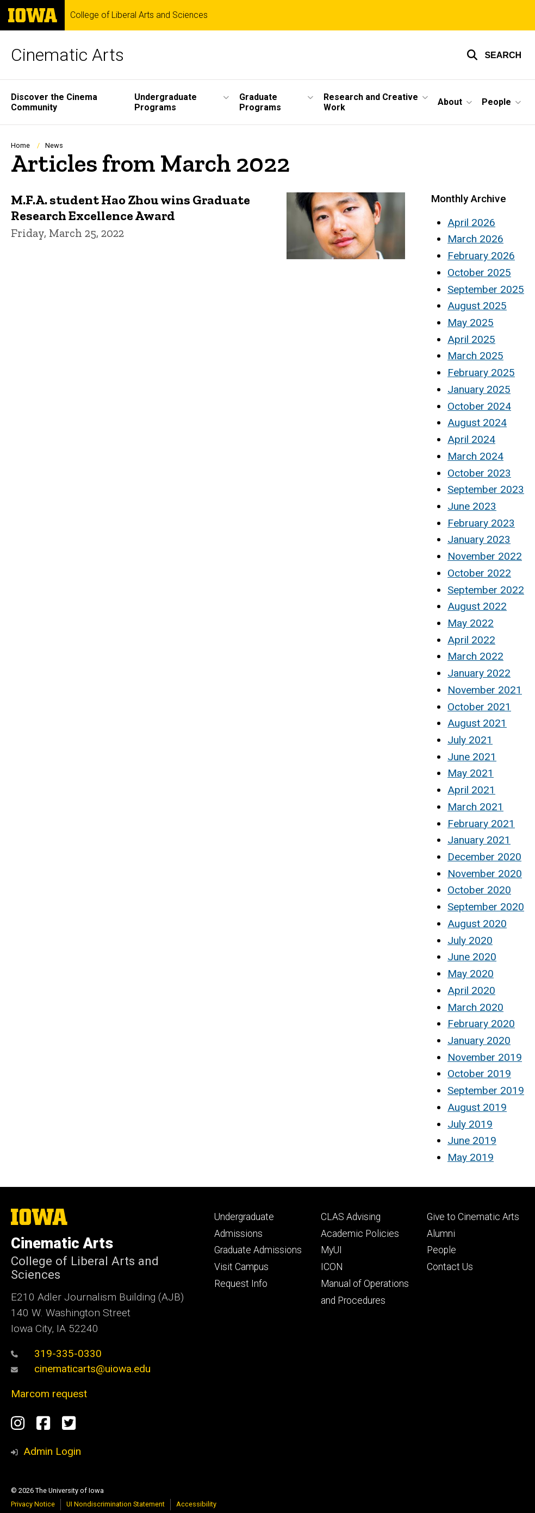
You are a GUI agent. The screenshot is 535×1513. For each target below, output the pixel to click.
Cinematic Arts (67, 55)
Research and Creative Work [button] (371, 102)
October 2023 (479, 473)
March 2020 (475, 1007)
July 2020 (470, 940)
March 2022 (475, 656)
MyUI (331, 1250)
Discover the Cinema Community (54, 102)
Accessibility (196, 1504)
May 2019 (470, 1157)
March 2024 (475, 456)
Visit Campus (241, 1266)
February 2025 (481, 372)
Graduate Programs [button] (260, 102)
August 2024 (477, 422)
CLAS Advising (351, 1216)
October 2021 (479, 707)
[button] (494, 54)
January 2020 (479, 1040)
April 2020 (471, 990)
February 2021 (481, 823)
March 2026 (475, 239)
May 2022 (470, 623)
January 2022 (479, 673)
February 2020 (481, 1023)
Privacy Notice (33, 1504)
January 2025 (479, 389)
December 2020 (484, 857)
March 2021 (475, 807)
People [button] (496, 102)
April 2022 (471, 640)
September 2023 (485, 489)
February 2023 (481, 523)
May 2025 (470, 322)
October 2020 (479, 890)
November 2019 (484, 1057)
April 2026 (471, 222)
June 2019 (471, 1140)
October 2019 (479, 1073)
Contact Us (450, 1266)
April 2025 (471, 339)
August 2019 (477, 1107)
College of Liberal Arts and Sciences (139, 15)
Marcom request (49, 1393)
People (441, 1250)
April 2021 (471, 790)
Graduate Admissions (258, 1250)
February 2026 (481, 255)
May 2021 (470, 773)
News (54, 145)
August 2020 (477, 923)
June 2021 (471, 757)
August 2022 (477, 606)
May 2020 (470, 973)
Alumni (441, 1233)
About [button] (450, 102)
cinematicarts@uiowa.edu (81, 1368)
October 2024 (479, 406)
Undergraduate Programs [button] (165, 102)
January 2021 (479, 840)
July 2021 (470, 740)
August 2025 (477, 305)
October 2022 (479, 573)
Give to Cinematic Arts (473, 1216)
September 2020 (485, 907)
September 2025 (485, 289)
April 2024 (471, 439)
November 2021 (484, 690)
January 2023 (479, 539)
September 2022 (485, 590)
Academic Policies (360, 1233)
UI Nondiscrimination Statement (115, 1504)
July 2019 (470, 1124)
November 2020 (484, 873)
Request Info (241, 1283)
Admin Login (52, 1451)
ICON (332, 1266)
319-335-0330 (56, 1353)
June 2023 (471, 506)
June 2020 (471, 957)
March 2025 (475, 355)
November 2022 (484, 556)
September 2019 (485, 1090)
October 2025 (479, 272)
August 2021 (477, 723)
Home (20, 145)
